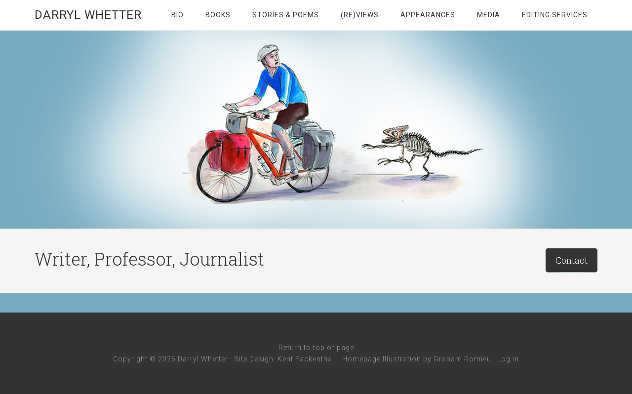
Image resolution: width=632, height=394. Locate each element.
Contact (571, 260)
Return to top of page (316, 348)
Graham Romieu (462, 359)
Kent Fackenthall (306, 359)
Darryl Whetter (88, 15)
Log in (508, 359)
